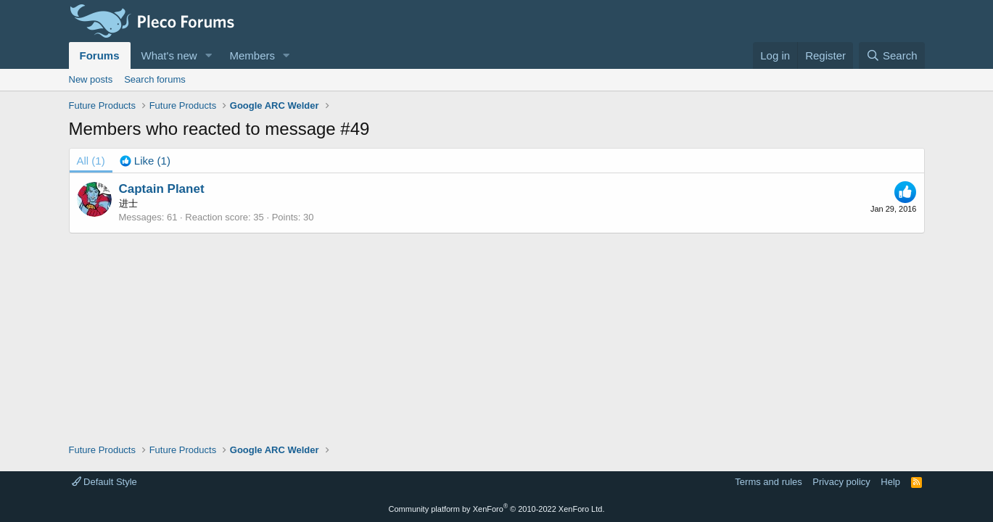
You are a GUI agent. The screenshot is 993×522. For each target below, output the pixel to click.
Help (890, 481)
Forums (100, 55)
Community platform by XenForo (497, 509)
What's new (169, 55)
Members (252, 55)
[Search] (892, 55)
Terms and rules (768, 481)
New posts (91, 79)
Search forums (155, 79)
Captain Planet (162, 189)
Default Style (104, 481)
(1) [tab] (91, 160)
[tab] (145, 161)
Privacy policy (841, 481)
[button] (208, 55)
